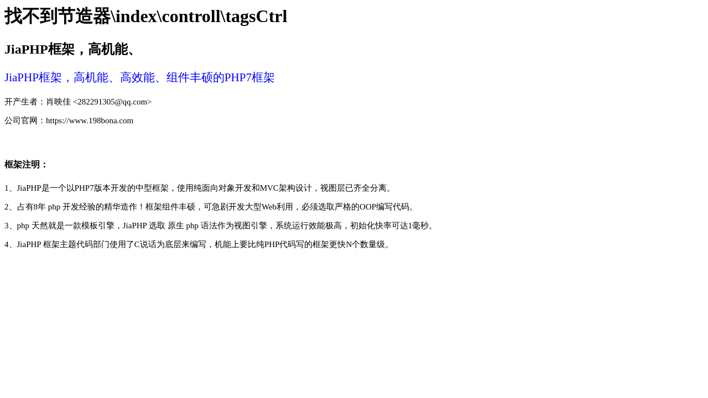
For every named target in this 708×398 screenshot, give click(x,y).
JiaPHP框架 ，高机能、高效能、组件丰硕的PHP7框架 (139, 77)
